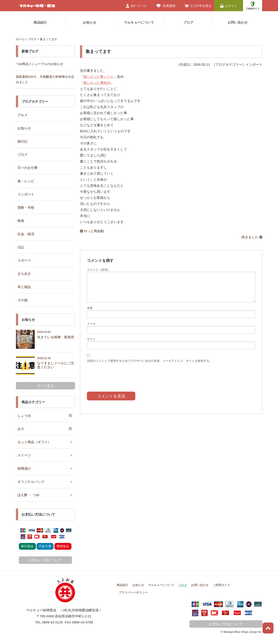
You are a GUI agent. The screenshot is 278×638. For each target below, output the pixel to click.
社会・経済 (25, 234)
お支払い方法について (45, 560)
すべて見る (45, 386)
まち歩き (24, 274)
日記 (20, 247)
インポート (25, 194)
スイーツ (24, 455)
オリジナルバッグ (30, 482)
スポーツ (24, 260)
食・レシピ (25, 181)
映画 (20, 221)
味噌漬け (24, 468)
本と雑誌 (24, 287)
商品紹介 (40, 22)
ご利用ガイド (221, 585)
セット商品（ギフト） (34, 442)
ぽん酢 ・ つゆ (28, 495)
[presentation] (121, 374)
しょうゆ (24, 415)
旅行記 (22, 141)
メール (91, 323)
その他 (22, 300)
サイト (91, 339)
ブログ (188, 22)
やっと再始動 (92, 231)
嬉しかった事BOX (97, 83)
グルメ (22, 115)
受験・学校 (25, 207)
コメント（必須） (98, 269)
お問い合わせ (238, 22)
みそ (20, 429)
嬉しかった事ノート (98, 76)
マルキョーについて (139, 22)
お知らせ (89, 22)
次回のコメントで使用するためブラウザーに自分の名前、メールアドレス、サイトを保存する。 (149, 360)
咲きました (251, 237)
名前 (90, 308)
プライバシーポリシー (133, 592)
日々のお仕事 (27, 167)
